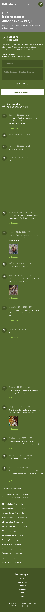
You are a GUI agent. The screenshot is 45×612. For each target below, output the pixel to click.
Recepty (22, 589)
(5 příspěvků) (13, 549)
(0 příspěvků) (13, 504)
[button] (35, 4)
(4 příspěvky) (15, 526)
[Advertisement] (22, 187)
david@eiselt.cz (29, 606)
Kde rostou (22, 582)
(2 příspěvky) (14, 508)
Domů (22, 579)
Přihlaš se (5, 57)
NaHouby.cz (9, 4)
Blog (22, 596)
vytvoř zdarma (24, 57)
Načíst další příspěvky (12, 488)
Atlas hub (22, 586)
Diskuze (22, 593)
